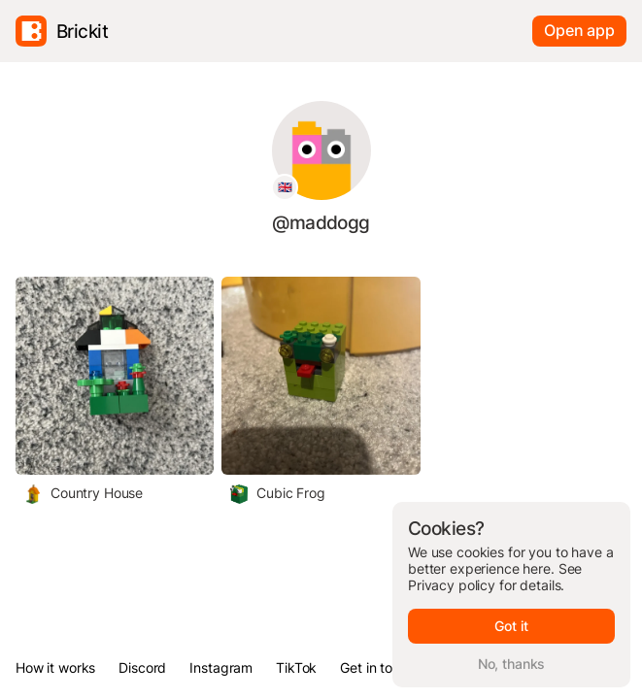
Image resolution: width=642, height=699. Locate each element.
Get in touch (377, 667)
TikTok (296, 667)
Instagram (221, 667)
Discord (142, 667)
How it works (55, 667)
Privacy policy (451, 585)
